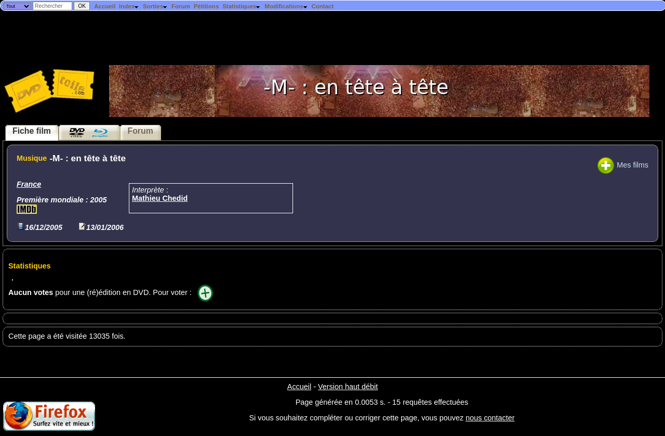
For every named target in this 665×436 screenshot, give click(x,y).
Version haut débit (348, 386)
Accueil (104, 6)
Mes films (622, 165)
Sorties (155, 6)
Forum (180, 6)
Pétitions (206, 6)
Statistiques (241, 6)
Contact (322, 6)
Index (129, 6)
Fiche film (31, 130)
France (29, 184)
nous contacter (490, 418)
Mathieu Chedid (160, 198)
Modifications (286, 6)
